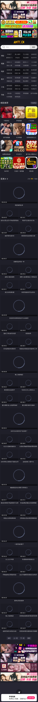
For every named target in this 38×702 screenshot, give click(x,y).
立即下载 (31, 698)
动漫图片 (34, 78)
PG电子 (9, 54)
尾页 (29, 638)
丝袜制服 (17, 65)
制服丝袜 (9, 73)
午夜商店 (17, 93)
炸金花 (18, 58)
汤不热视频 (34, 93)
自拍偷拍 (17, 62)
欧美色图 (25, 78)
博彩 (2, 56)
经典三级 (17, 73)
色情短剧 (17, 97)
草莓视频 (25, 93)
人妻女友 (25, 85)
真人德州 (17, 54)
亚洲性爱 (9, 70)
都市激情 (9, 85)
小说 (2, 87)
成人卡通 (25, 70)
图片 (2, 79)
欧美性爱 (34, 70)
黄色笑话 (25, 89)
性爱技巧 (34, 89)
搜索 (33, 47)
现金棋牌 (25, 58)
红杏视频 (9, 97)
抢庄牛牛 (34, 58)
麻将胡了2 (9, 58)
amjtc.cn (19, 42)
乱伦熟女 (25, 73)
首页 (9, 638)
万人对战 (25, 54)
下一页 (22, 638)
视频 (2, 63)
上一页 (16, 638)
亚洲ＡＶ (9, 62)
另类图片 (34, 81)
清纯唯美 (17, 81)
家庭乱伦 (17, 85)
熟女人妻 (9, 65)
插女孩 (9, 93)
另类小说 (17, 89)
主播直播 (25, 65)
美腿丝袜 (9, 81)
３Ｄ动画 (34, 62)
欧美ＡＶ (25, 62)
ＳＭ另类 (34, 65)
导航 (2, 95)
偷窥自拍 (9, 78)
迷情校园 (9, 89)
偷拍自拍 (17, 70)
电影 (2, 71)
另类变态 (34, 73)
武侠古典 (34, 85)
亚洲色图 (17, 78)
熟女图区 (25, 81)
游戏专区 (34, 54)
